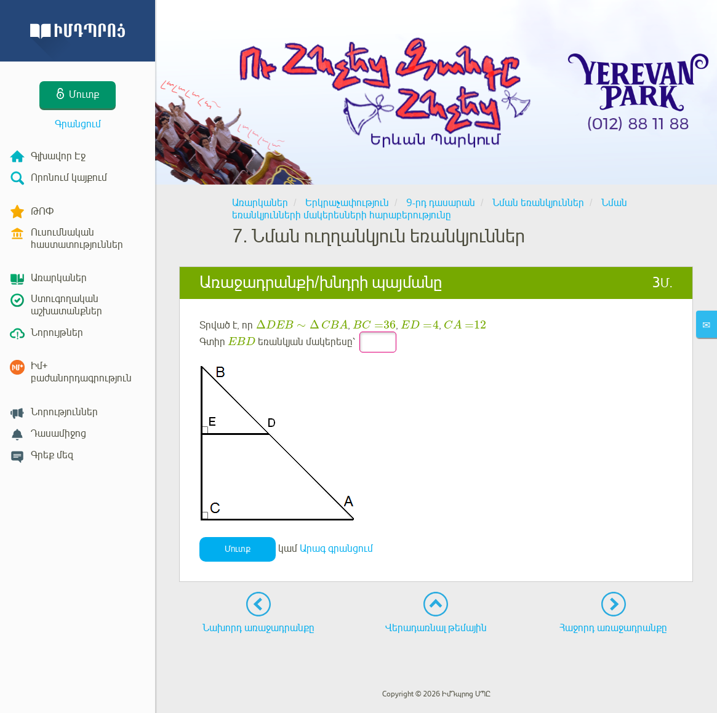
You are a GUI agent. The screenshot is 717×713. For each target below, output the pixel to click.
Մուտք (237, 549)
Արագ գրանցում (336, 549)
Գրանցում (78, 124)
